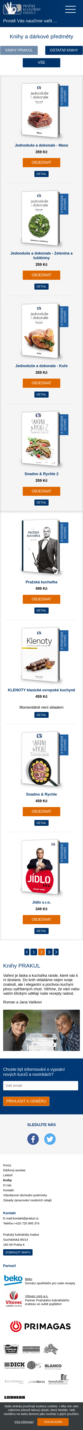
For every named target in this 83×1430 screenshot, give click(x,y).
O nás (7, 1185)
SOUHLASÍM (53, 1422)
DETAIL (41, 174)
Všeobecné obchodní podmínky (25, 1195)
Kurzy (7, 1165)
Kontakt (8, 1190)
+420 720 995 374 (26, 1223)
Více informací (24, 1422)
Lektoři (8, 1175)
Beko (28, 1279)
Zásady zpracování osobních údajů (27, 1200)
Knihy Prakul (19, 50)
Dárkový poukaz (14, 1170)
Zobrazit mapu (17, 1252)
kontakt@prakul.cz (26, 1218)
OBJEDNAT (42, 162)
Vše (41, 62)
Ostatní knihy (64, 50)
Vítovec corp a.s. (36, 1296)
